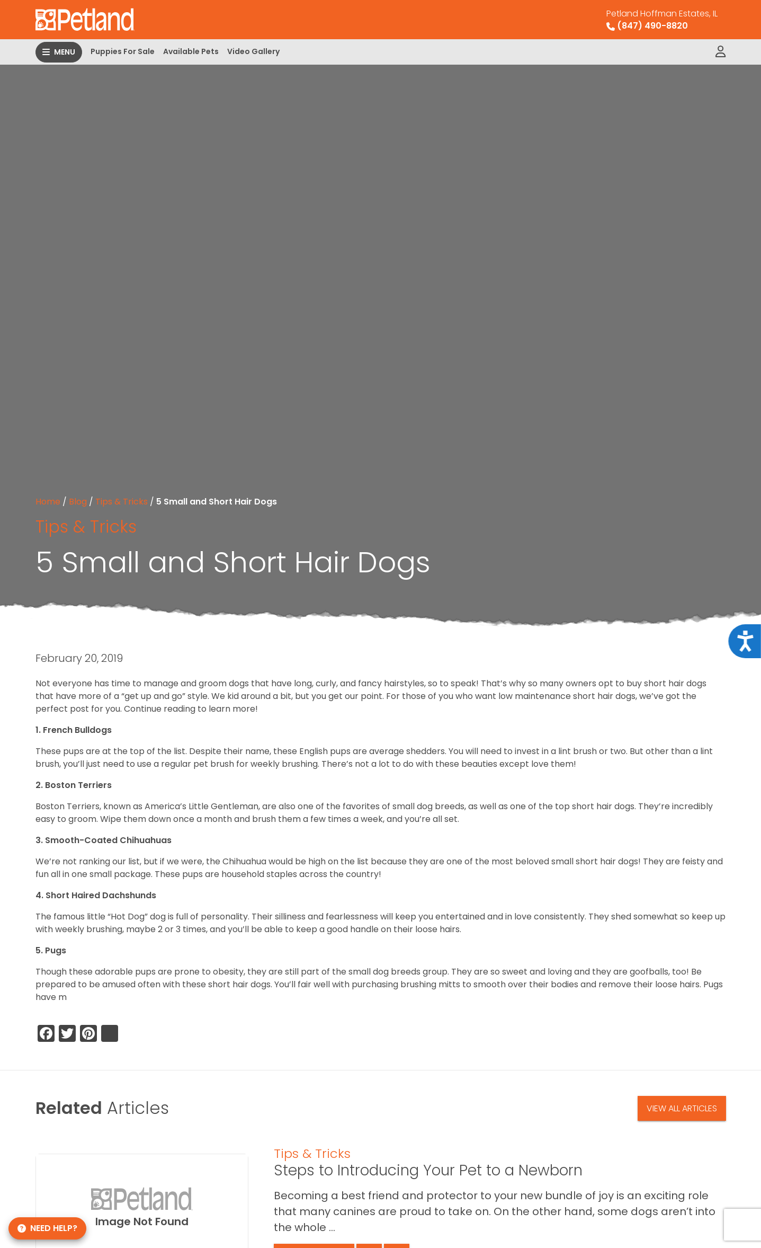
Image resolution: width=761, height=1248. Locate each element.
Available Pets (191, 51)
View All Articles (682, 1108)
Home (47, 501)
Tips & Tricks (121, 501)
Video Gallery (253, 51)
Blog (78, 501)
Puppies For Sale (123, 51)
